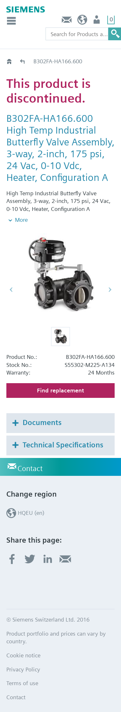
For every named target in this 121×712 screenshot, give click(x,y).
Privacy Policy (23, 655)
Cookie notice (23, 641)
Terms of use (22, 669)
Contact (30, 454)
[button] (60, 322)
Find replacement (60, 377)
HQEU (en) (31, 499)
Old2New (22, 61)
